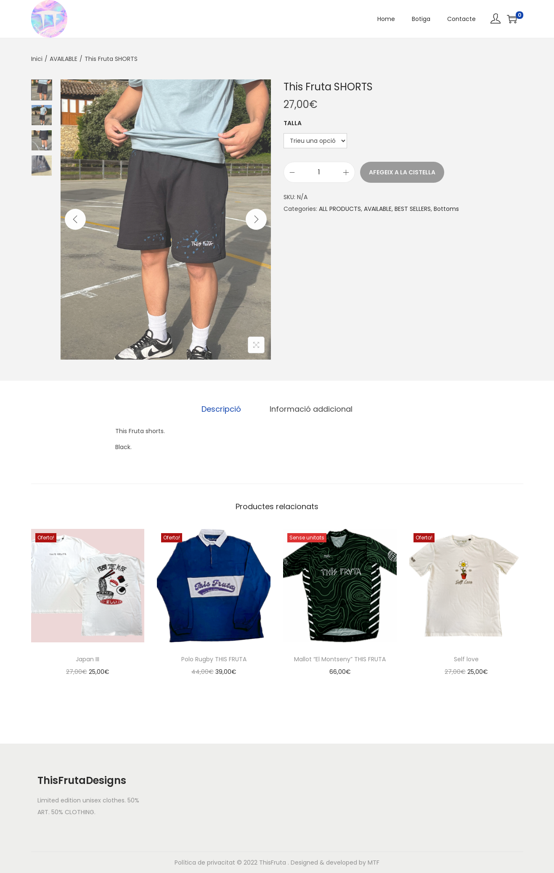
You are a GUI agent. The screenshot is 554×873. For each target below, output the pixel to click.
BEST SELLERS (413, 209)
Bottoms (446, 209)
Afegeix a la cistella (402, 172)
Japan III (87, 659)
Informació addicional (310, 409)
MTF (373, 862)
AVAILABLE (63, 59)
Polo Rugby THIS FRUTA (214, 659)
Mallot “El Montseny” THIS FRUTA (340, 659)
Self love (466, 659)
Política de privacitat (205, 862)
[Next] (256, 219)
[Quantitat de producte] (319, 172)
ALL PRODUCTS (340, 209)
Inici (36, 59)
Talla (293, 123)
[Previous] (75, 219)
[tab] (222, 409)
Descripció (222, 409)
